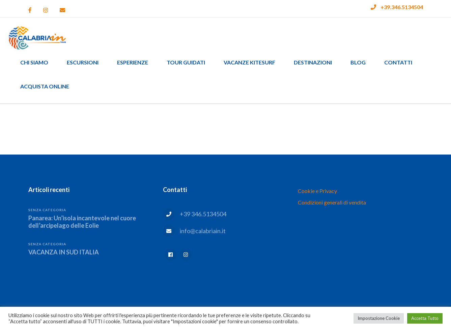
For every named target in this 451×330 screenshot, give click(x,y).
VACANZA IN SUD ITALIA (63, 252)
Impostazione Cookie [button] (379, 318)
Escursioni (82, 62)
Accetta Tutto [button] (425, 318)
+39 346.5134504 (203, 214)
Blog (358, 62)
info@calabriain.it (203, 231)
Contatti (398, 62)
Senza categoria (47, 210)
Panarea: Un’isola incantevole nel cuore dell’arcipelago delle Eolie (82, 221)
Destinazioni (313, 62)
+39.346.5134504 (401, 7)
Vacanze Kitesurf (249, 62)
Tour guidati (186, 62)
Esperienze (132, 62)
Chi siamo (34, 62)
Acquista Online (44, 86)
